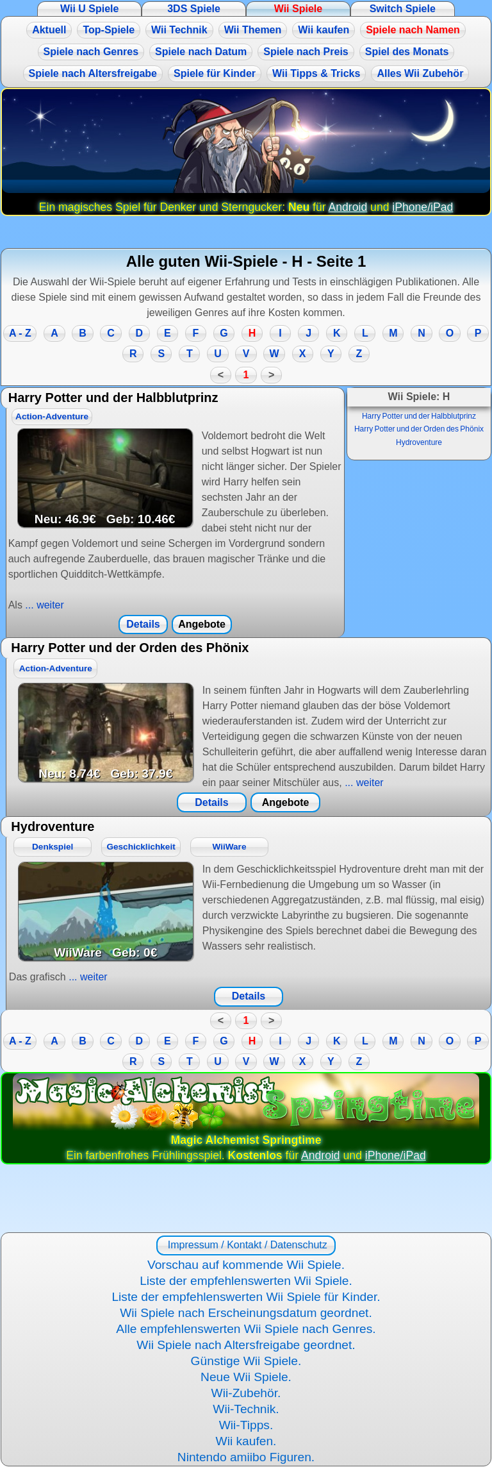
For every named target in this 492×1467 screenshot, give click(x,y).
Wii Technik (179, 29)
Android (348, 207)
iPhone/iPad (422, 207)
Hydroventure (419, 442)
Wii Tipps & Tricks (316, 73)
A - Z (20, 333)
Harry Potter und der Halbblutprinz (419, 416)
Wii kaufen (323, 29)
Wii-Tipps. (246, 1425)
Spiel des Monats (407, 51)
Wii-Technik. (246, 1409)
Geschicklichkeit (140, 846)
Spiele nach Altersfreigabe (93, 73)
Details (143, 624)
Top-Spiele (109, 29)
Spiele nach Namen (413, 29)
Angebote (202, 624)
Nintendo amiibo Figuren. (246, 1457)
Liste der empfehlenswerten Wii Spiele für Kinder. (245, 1297)
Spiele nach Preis (305, 51)
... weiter (43, 604)
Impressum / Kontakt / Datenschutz (246, 1244)
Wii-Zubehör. (246, 1393)
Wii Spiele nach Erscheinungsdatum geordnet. (246, 1313)
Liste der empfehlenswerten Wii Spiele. (246, 1280)
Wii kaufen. (246, 1441)
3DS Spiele (193, 8)
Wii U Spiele (89, 8)
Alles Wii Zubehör (420, 73)
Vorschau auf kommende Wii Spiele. (246, 1264)
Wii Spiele (298, 8)
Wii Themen (253, 29)
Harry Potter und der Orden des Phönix (419, 429)
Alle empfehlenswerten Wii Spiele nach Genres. (245, 1329)
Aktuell (49, 29)
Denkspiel (52, 846)
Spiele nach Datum (201, 51)
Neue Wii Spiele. (246, 1377)
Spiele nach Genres (91, 51)
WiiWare (229, 846)
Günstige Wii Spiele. (246, 1361)
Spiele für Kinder (215, 73)
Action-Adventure (51, 416)
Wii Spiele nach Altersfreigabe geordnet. (245, 1345)
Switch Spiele (403, 8)
